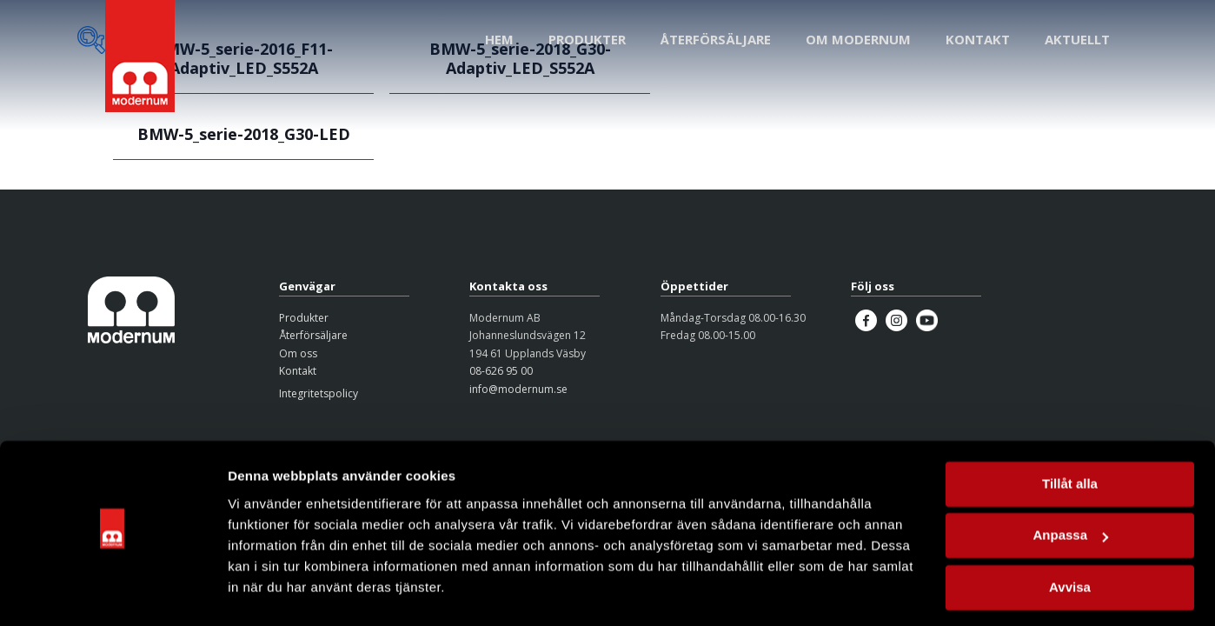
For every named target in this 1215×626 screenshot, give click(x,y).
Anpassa (1070, 491)
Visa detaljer (266, 591)
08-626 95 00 (501, 370)
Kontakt (297, 370)
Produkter (304, 317)
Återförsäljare (313, 335)
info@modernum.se (518, 389)
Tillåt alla (1070, 440)
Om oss (298, 353)
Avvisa (1070, 543)
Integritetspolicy (318, 393)
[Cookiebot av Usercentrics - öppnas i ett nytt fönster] (113, 592)
